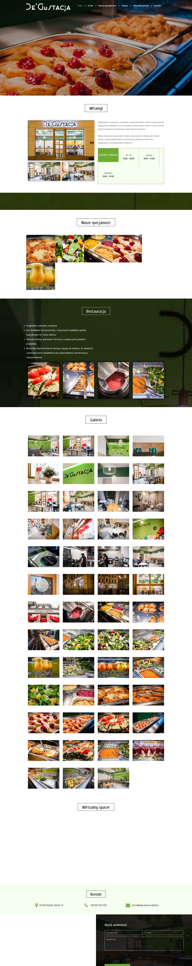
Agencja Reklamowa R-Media (91, 959)
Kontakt (157, 5)
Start (80, 5)
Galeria (125, 5)
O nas (90, 5)
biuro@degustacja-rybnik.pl (145, 874)
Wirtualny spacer (141, 5)
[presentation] (123, 925)
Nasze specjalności (107, 5)
